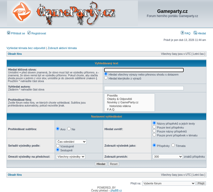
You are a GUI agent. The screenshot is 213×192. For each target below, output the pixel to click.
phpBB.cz (116, 190)
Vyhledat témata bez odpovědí (26, 48)
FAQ (185, 33)
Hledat (200, 33)
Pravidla (129, 95)
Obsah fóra (15, 53)
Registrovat (36, 33)
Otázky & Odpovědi (129, 99)
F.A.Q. (129, 109)
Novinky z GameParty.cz (129, 102)
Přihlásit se (16, 33)
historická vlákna (129, 106)
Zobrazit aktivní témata (62, 48)
